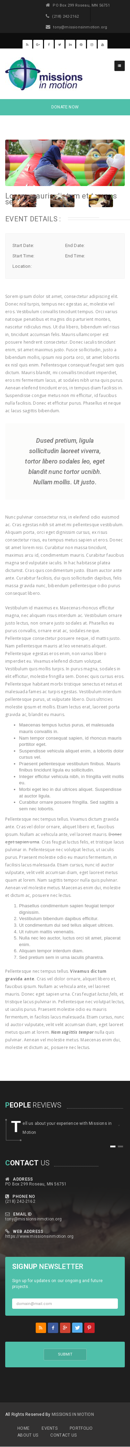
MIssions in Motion (73, 1414)
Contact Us (63, 1435)
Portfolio (81, 1428)
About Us (27, 1435)
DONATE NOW (65, 107)
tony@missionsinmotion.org (33, 1219)
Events (50, 1428)
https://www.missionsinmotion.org (39, 1236)
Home (23, 1428)
